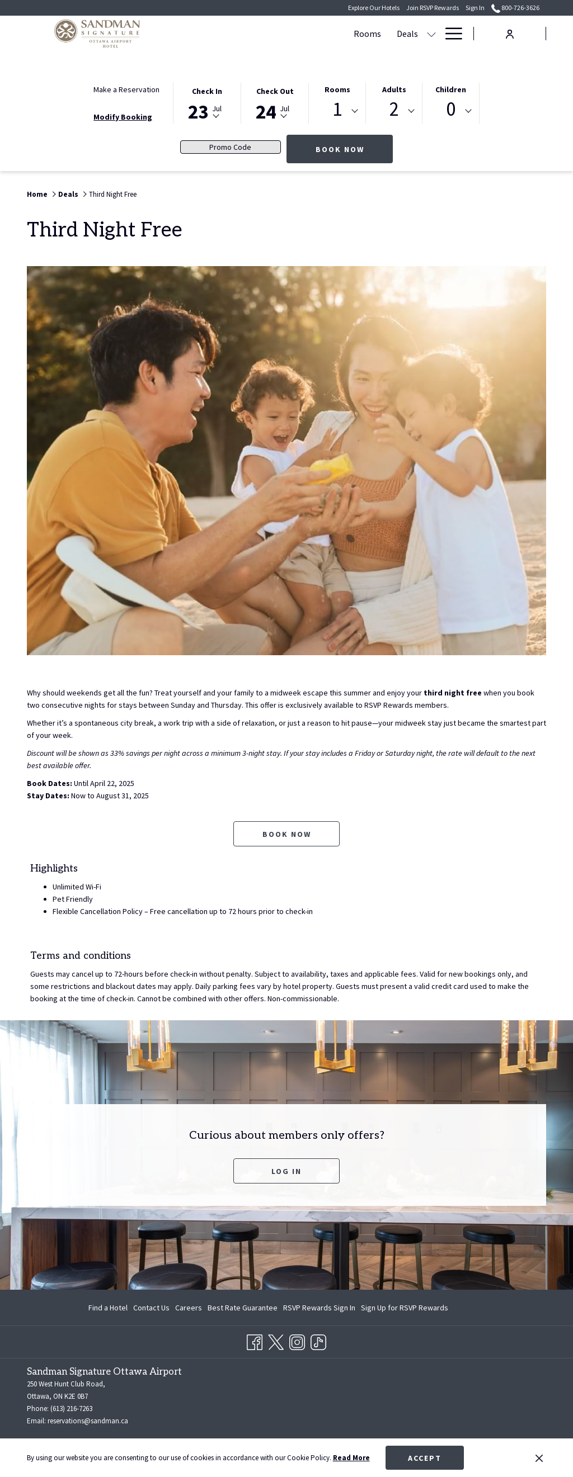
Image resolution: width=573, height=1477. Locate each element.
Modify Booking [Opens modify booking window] (122, 117)
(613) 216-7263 (71, 1408)
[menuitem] (228, 33)
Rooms (337, 89)
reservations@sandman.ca (88, 1421)
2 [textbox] (394, 109)
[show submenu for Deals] (292, 33)
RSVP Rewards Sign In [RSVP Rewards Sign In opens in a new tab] (319, 1309)
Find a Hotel (108, 1308)
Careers (188, 1308)
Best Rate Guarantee (243, 1308)
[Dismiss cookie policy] (539, 1458)
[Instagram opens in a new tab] (297, 1340)
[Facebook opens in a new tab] (254, 1340)
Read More (351, 1457)
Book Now (354, 149)
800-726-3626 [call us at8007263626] (515, 7)
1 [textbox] (337, 109)
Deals (68, 194)
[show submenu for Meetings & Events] (390, 33)
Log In (286, 1171)
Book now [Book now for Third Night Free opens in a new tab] (286, 834)
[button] (207, 102)
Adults (394, 89)
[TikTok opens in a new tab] (318, 1340)
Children (450, 89)
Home (37, 194)
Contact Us (151, 1308)
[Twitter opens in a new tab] (276, 1340)
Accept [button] (425, 1458)
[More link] (449, 33)
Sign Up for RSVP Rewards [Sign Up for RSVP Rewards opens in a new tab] (404, 1309)
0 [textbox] (450, 109)
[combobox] (337, 111)
